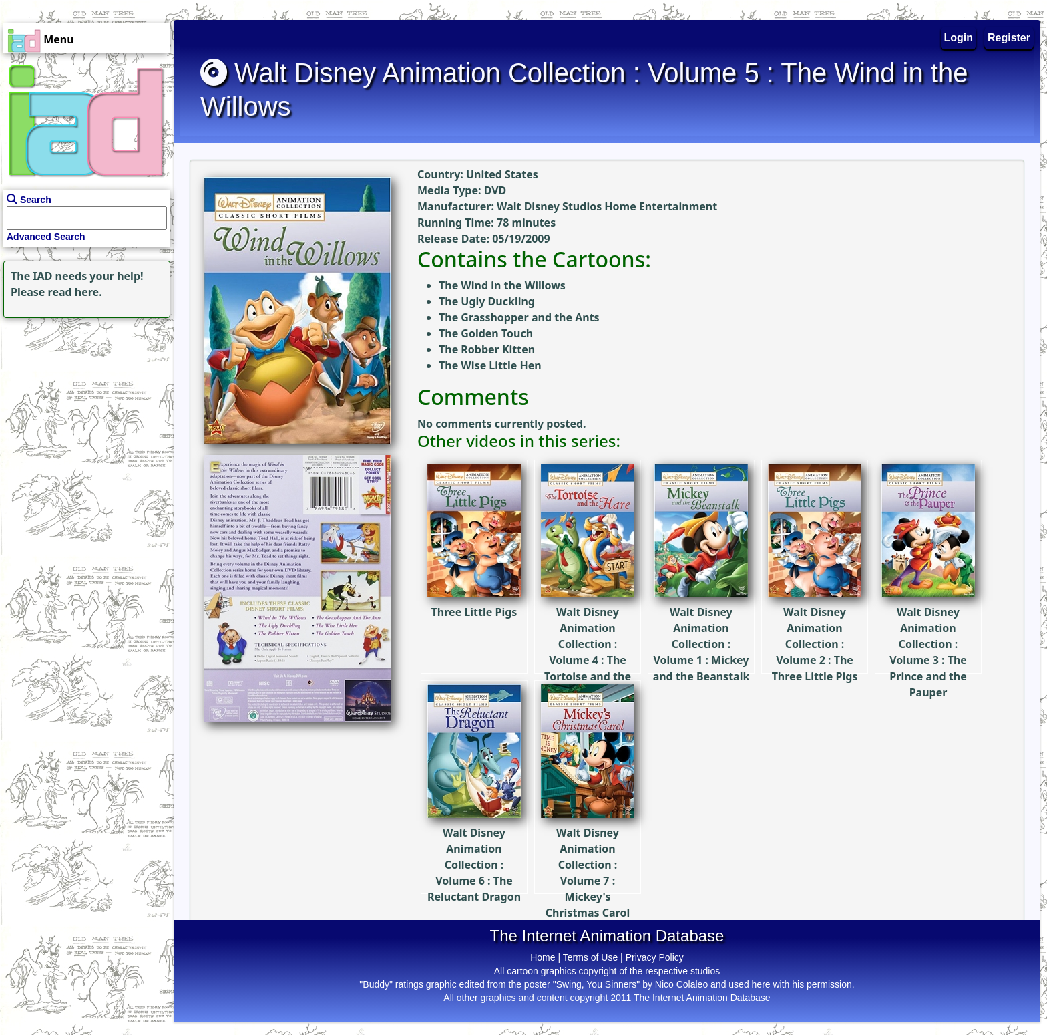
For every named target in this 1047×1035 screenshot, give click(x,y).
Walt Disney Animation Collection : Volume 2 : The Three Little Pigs (814, 604)
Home (542, 957)
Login (959, 37)
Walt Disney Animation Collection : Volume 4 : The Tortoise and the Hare (587, 612)
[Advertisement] (83, 404)
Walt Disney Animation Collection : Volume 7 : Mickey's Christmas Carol (587, 833)
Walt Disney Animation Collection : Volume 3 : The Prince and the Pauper (928, 612)
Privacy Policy (655, 957)
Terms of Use (590, 957)
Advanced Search (46, 236)
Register (1009, 37)
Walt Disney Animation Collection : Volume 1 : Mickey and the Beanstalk (701, 604)
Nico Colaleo (681, 984)
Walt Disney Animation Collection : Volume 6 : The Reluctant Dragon (474, 825)
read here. (75, 292)
